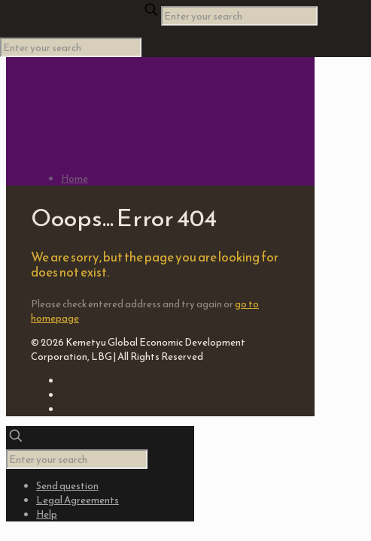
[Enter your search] (239, 16)
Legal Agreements (77, 500)
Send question (67, 486)
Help (46, 514)
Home (74, 178)
